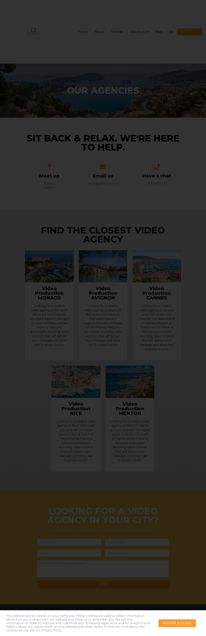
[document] (103, 318)
